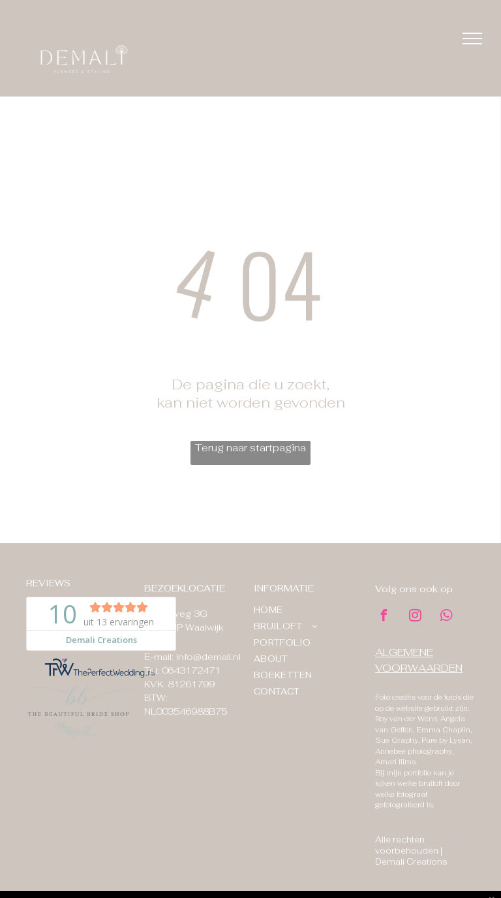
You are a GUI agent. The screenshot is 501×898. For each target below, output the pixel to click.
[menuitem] (302, 610)
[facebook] (384, 617)
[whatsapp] (447, 617)
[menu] (472, 38)
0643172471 (191, 670)
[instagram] (415, 617)
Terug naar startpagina (250, 448)
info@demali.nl (208, 657)
